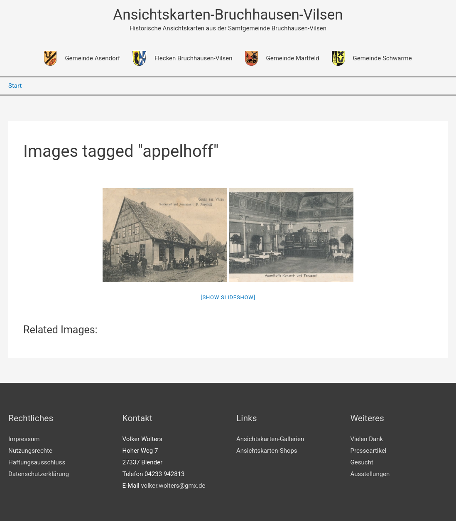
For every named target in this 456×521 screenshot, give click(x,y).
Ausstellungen (370, 474)
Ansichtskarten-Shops (266, 450)
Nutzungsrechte (30, 450)
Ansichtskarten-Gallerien (270, 439)
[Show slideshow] (228, 297)
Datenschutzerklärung (38, 474)
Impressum (23, 439)
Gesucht (362, 462)
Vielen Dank (367, 439)
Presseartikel (369, 450)
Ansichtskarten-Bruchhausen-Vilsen (228, 14)
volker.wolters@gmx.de (173, 485)
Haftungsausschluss (36, 462)
